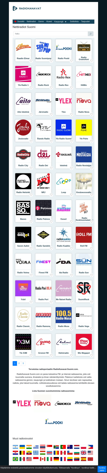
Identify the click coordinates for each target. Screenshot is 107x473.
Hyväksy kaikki (102, 469)
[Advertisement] (53, 18)
